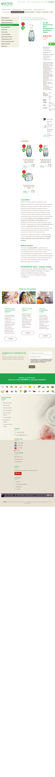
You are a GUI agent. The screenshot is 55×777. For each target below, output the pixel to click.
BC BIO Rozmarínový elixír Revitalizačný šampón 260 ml (29, 161)
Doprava (45, 401)
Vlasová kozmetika (7, 410)
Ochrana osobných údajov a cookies (44, 438)
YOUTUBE (20, 416)
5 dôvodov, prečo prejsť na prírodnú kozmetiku (10, 310)
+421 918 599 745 (20, 401)
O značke (45, 410)
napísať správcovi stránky (31, 438)
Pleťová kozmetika (7, 403)
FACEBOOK (20, 414)
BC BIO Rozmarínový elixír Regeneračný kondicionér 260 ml (46, 161)
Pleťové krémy (6, 405)
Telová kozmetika (7, 417)
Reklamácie (45, 408)
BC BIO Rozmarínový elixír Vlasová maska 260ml (29, 187)
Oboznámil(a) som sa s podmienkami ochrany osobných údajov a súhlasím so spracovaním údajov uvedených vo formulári (41, 361)
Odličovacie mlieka (7, 408)
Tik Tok (18, 419)
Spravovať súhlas (27, 440)
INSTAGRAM (20, 411)
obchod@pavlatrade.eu (22, 404)
